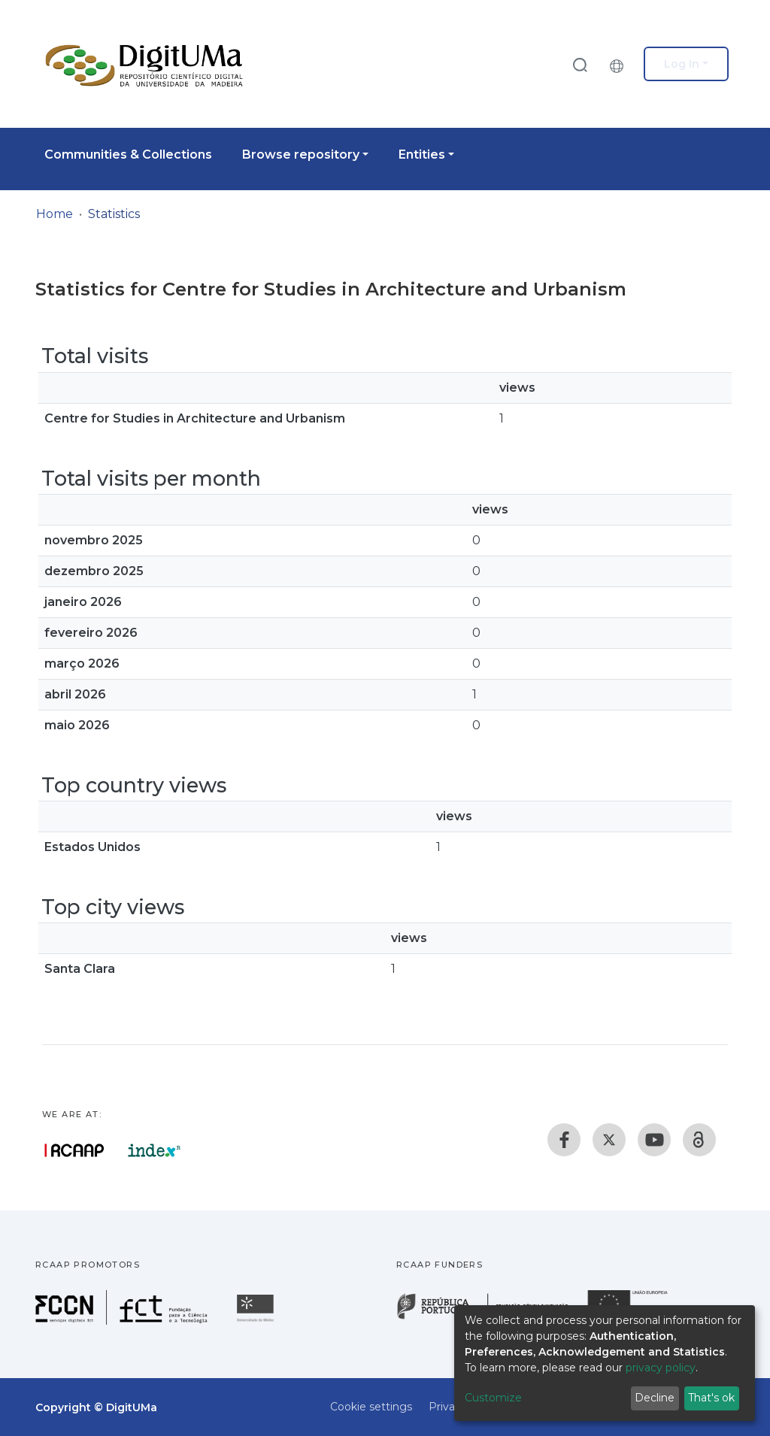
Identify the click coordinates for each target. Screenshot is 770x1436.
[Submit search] (579, 64)
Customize (493, 1397)
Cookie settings (371, 1406)
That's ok (711, 1397)
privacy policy (661, 1367)
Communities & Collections (128, 154)
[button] (620, 64)
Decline (655, 1397)
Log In (681, 64)
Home (54, 214)
